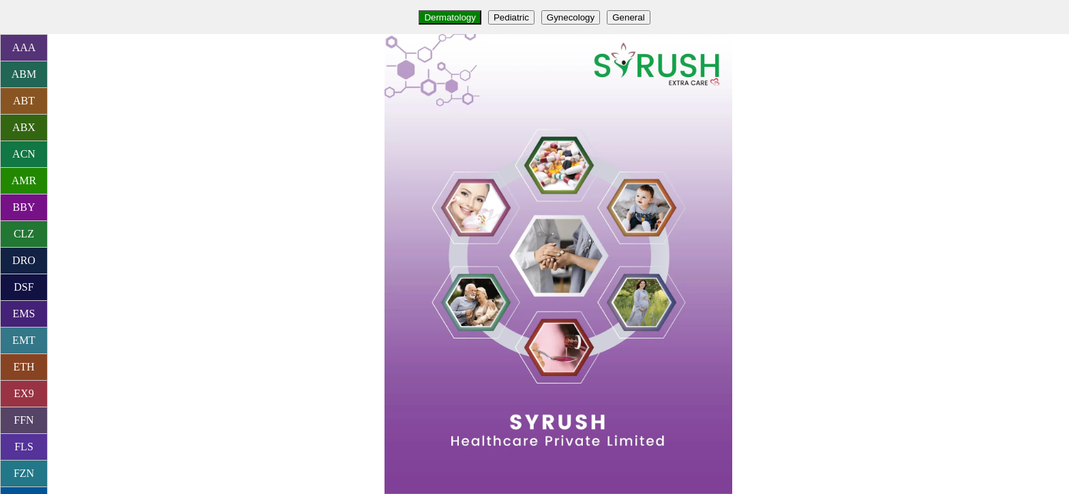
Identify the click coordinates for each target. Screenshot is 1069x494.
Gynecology (570, 17)
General (628, 17)
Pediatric (511, 17)
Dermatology (450, 17)
